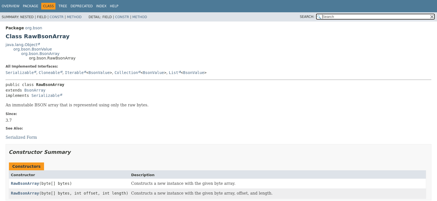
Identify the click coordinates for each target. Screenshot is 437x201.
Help (114, 6)
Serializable (20, 72)
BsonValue (99, 72)
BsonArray (34, 90)
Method (74, 17)
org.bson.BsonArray (40, 53)
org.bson (33, 28)
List (173, 72)
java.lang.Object (21, 44)
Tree (63, 6)
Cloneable (49, 72)
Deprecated (82, 6)
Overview (11, 6)
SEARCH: (307, 17)
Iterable (74, 72)
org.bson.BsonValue (32, 49)
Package (30, 6)
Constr (57, 17)
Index (101, 6)
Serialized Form (21, 137)
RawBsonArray (25, 183)
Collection (126, 72)
